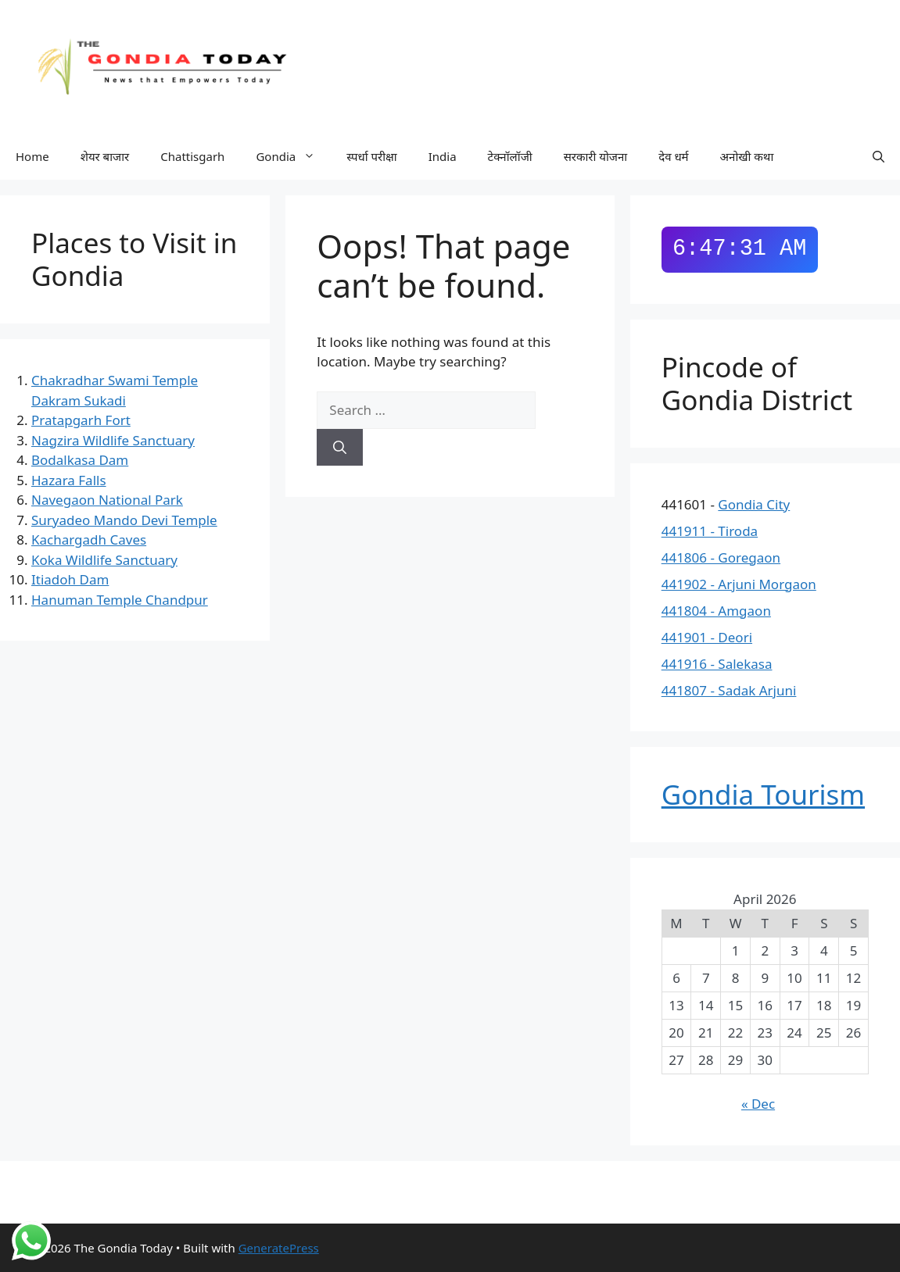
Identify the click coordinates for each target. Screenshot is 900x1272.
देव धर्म (673, 156)
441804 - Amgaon (716, 611)
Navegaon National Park (107, 500)
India (442, 156)
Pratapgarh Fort (81, 420)
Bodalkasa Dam (79, 460)
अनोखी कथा (747, 156)
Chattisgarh (192, 156)
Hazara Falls (68, 480)
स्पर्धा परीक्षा (371, 156)
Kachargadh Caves (88, 539)
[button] (878, 156)
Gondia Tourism (763, 794)
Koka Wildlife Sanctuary (104, 560)
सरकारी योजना (596, 156)
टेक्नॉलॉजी (510, 156)
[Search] (340, 447)
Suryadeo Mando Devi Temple (124, 520)
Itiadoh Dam (70, 579)
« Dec (758, 1104)
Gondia (293, 156)
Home (32, 156)
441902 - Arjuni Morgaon (739, 584)
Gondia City (754, 504)
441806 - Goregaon (721, 557)
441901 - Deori (707, 637)
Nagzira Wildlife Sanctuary (113, 440)
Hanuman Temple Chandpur (119, 600)
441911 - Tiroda (710, 531)
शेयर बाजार (105, 156)
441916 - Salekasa (717, 664)
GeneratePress (278, 1248)
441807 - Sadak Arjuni (729, 690)
